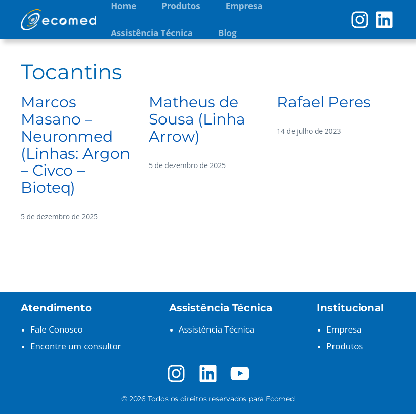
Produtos (344, 346)
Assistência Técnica (216, 329)
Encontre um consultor (75, 346)
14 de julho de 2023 (309, 131)
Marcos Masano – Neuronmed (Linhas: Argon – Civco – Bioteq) (75, 145)
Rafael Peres (324, 102)
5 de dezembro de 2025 (59, 216)
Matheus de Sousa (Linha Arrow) (197, 119)
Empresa (343, 329)
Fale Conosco (56, 329)
